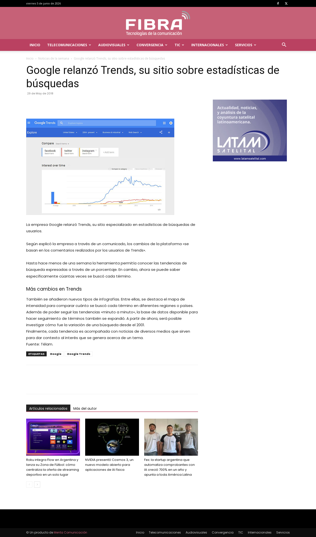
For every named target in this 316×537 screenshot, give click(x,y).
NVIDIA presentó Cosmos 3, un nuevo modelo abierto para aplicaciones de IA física (109, 464)
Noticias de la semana (53, 58)
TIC (179, 45)
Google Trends (78, 354)
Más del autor (85, 408)
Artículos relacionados (48, 408)
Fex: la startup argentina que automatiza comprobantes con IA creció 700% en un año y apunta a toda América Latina (169, 467)
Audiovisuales (113, 45)
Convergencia (152, 45)
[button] (284, 45)
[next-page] (37, 484)
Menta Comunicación (70, 532)
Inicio (35, 45)
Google (55, 354)
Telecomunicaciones (69, 45)
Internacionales (209, 45)
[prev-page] (29, 484)
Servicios (245, 45)
